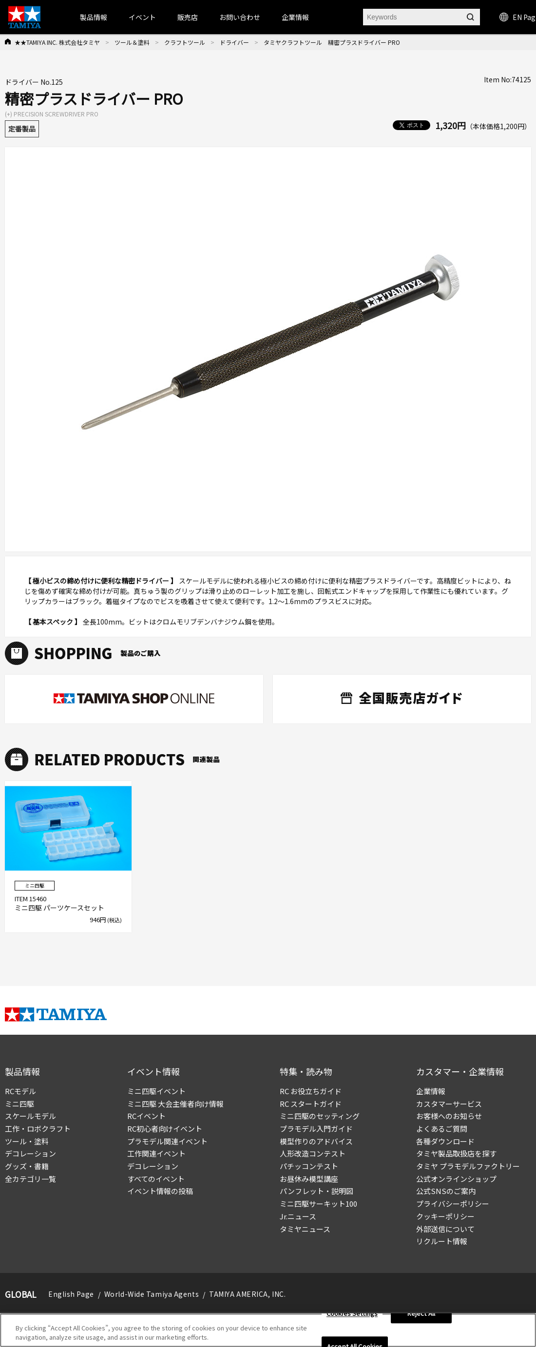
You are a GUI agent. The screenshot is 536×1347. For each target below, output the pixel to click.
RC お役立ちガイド (311, 1091)
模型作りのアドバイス (316, 1141)
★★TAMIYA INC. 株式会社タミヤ (57, 42)
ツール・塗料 (27, 1141)
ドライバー (234, 42)
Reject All (421, 1317)
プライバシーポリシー (452, 1203)
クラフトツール (184, 42)
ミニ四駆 (19, 1104)
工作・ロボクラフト (38, 1128)
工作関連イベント (156, 1153)
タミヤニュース (305, 1229)
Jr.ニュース (298, 1216)
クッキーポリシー (445, 1216)
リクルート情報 (441, 1241)
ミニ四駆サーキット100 (318, 1203)
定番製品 (22, 128)
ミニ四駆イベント (156, 1091)
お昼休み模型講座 (309, 1179)
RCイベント (146, 1116)
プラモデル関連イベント (167, 1141)
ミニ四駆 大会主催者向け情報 (175, 1104)
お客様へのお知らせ (449, 1116)
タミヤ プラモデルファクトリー (468, 1166)
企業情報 (430, 1091)
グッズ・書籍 (27, 1166)
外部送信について (445, 1229)
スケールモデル (30, 1116)
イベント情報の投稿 (160, 1191)
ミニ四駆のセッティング (320, 1116)
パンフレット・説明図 (316, 1191)
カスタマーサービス (449, 1104)
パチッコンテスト (309, 1166)
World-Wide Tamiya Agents (151, 1294)
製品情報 (93, 17)
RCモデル (20, 1091)
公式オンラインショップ (456, 1179)
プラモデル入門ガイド (316, 1128)
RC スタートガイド (311, 1104)
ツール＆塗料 (132, 42)
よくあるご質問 (441, 1128)
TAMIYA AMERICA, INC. (247, 1294)
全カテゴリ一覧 (30, 1179)
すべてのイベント (156, 1179)
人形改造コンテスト (312, 1153)
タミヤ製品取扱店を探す (456, 1153)
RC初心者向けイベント (164, 1128)
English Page (71, 1294)
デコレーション (30, 1153)
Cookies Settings (352, 1317)
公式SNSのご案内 (446, 1191)
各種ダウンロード (445, 1141)
